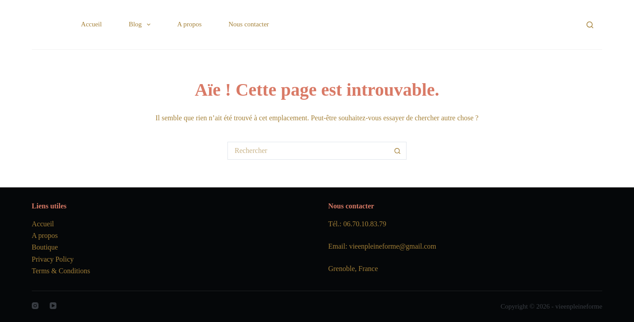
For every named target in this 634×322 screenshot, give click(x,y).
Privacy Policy (53, 259)
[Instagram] (35, 305)
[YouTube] (53, 305)
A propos (189, 24)
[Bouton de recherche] (398, 151)
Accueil (91, 24)
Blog (141, 24)
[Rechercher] (590, 24)
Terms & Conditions (61, 271)
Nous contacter (248, 24)
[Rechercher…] (308, 151)
